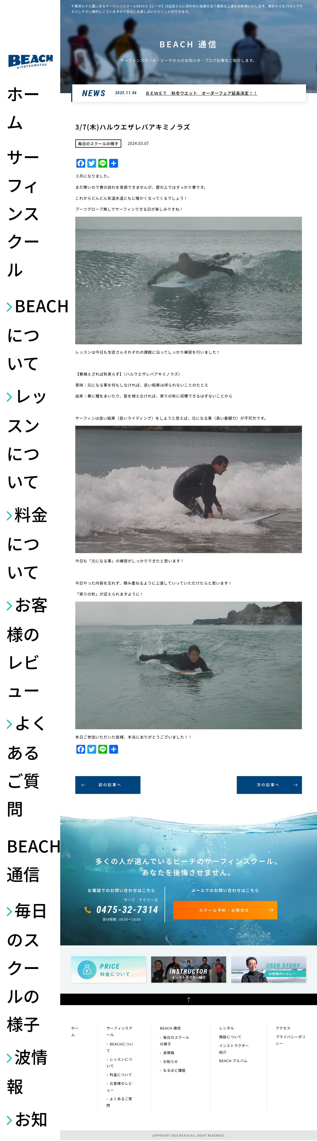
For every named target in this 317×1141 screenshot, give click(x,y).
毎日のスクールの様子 (27, 967)
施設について (230, 1036)
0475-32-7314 (127, 910)
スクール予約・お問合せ (224, 910)
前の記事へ (110, 784)
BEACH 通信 (31, 859)
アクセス (283, 1028)
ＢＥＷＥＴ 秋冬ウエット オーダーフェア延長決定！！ (202, 93)
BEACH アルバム (233, 1060)
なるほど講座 (174, 1070)
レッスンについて (27, 438)
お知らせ (170, 1061)
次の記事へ (268, 784)
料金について (27, 542)
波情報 (27, 1071)
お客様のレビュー (27, 647)
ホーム (23, 107)
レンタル (226, 1028)
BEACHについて (31, 333)
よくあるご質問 (27, 765)
